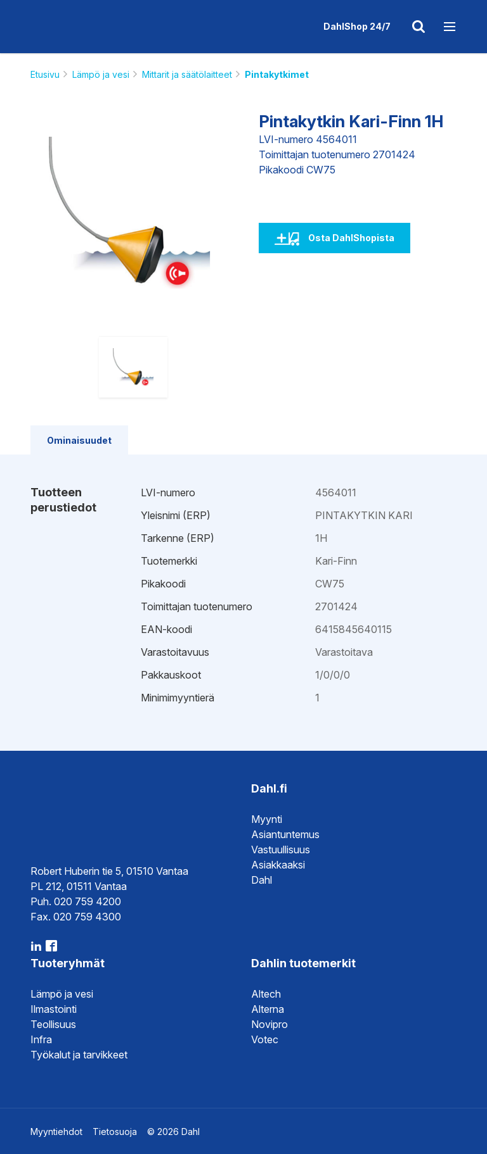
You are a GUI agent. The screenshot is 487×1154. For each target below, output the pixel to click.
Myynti (266, 819)
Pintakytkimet (277, 74)
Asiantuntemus (285, 834)
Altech (266, 994)
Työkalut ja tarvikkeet (78, 1054)
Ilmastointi (53, 1009)
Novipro (269, 1024)
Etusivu (45, 74)
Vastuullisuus (280, 849)
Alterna (267, 1009)
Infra (41, 1039)
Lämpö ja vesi (100, 74)
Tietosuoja (115, 1131)
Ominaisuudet (79, 440)
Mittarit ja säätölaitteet (187, 74)
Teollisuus (53, 1024)
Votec (264, 1039)
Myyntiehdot (56, 1131)
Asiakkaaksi (278, 864)
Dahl (261, 880)
